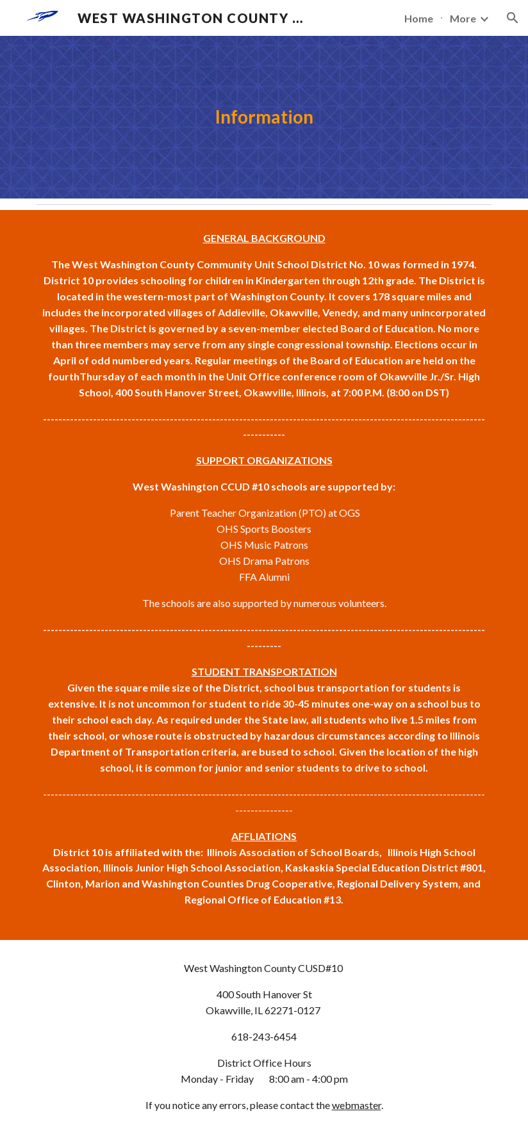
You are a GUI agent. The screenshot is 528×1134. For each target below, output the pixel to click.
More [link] (463, 18)
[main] (264, 117)
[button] (512, 18)
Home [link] (418, 18)
